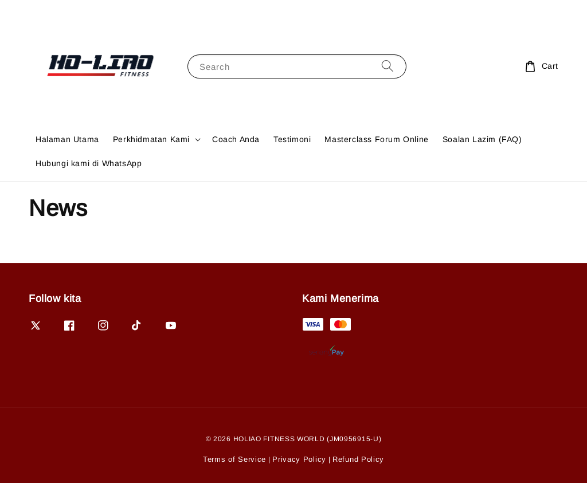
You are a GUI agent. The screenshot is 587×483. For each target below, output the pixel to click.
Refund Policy (358, 459)
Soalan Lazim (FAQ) (482, 139)
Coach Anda (236, 139)
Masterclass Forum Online (376, 139)
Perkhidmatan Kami (151, 139)
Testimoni (292, 139)
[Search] (387, 66)
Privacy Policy (299, 459)
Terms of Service (234, 459)
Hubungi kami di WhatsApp (89, 163)
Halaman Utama (67, 139)
